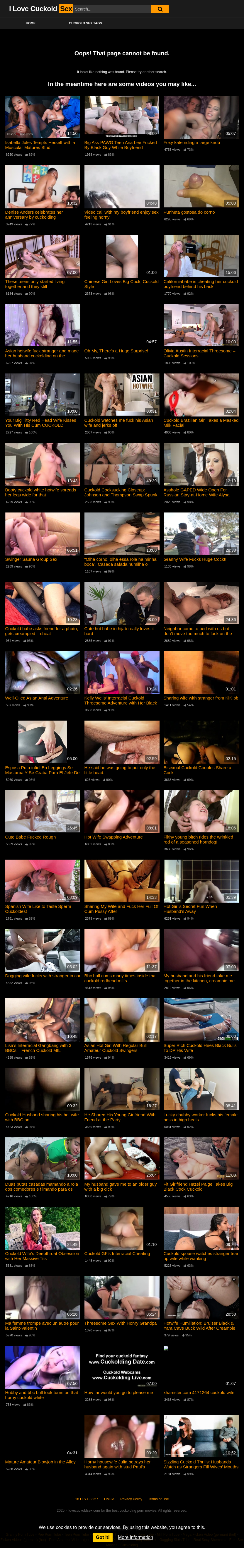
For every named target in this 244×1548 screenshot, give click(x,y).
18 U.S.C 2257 (86, 1499)
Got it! (103, 1537)
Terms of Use (158, 1499)
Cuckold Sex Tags (85, 23)
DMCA (109, 1499)
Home (30, 23)
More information (135, 1537)
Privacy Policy (131, 1499)
